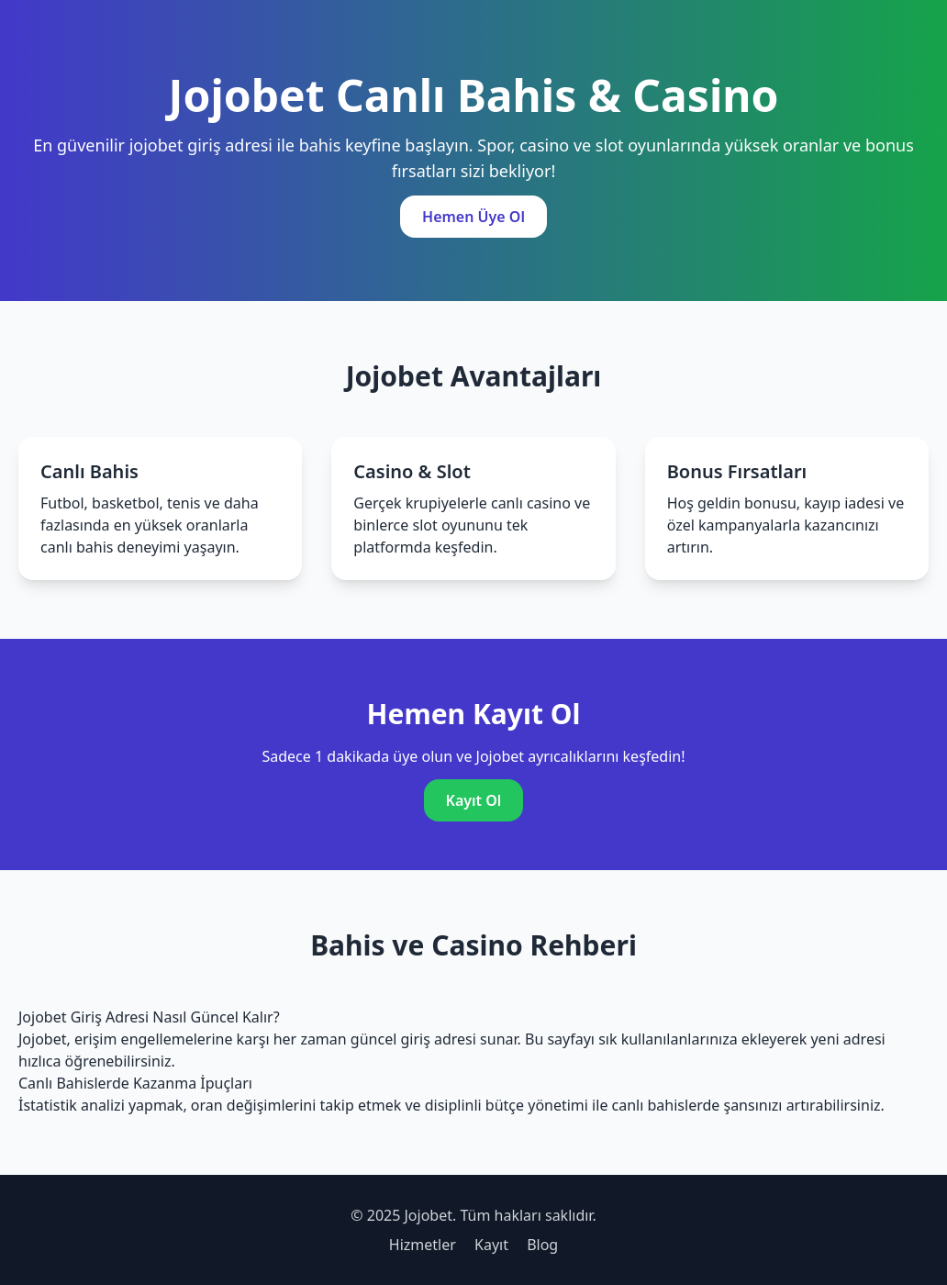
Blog (542, 1245)
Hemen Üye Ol (473, 217)
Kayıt (491, 1245)
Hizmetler (422, 1245)
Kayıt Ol (474, 800)
